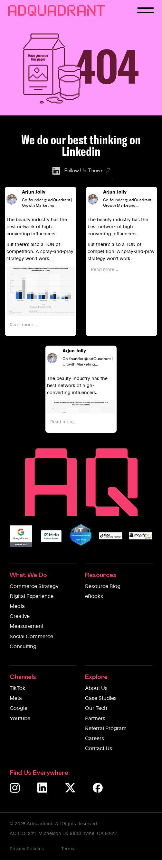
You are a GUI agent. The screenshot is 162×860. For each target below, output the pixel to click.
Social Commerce (31, 636)
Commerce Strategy (34, 586)
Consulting (23, 646)
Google (18, 708)
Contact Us (98, 748)
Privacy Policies (27, 849)
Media (17, 606)
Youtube (20, 718)
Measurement (26, 626)
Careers (94, 738)
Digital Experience (31, 596)
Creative (20, 616)
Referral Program (106, 728)
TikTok (17, 688)
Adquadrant (39, 824)
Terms (67, 849)
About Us (96, 688)
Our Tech (96, 708)
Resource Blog (102, 586)
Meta (16, 698)
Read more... (23, 325)
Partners (95, 718)
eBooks (94, 596)
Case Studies (101, 698)
